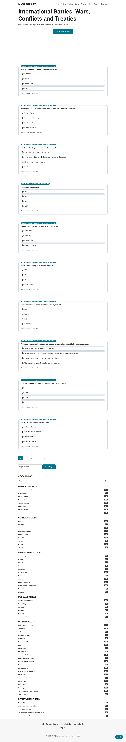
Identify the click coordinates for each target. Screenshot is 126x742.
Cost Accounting (63, 572)
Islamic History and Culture (63, 658)
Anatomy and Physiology (63, 600)
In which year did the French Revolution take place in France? (44, 383)
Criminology (63, 638)
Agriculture (63, 628)
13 (39, 458)
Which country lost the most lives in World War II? (39, 69)
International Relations (63, 655)
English (104, 4)
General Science (63, 538)
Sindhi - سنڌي (63, 681)
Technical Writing (63, 694)
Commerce (63, 569)
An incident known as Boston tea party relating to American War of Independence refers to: (55, 344)
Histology (63, 610)
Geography (63, 541)
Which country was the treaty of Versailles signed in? (41, 305)
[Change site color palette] (119, 737)
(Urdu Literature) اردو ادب (63, 625)
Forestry (63, 645)
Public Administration (63, 589)
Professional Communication (63, 671)
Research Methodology (63, 678)
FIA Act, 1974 (63, 703)
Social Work (63, 684)
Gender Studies (63, 648)
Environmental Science (63, 531)
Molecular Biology (63, 617)
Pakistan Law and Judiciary (63, 661)
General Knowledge (63, 503)
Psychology (63, 674)
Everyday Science (63, 500)
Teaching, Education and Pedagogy (63, 691)
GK (57, 4)
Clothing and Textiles (63, 635)
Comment (35, 93)
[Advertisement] (63, 48)
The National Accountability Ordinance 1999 (63, 712)
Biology (63, 521)
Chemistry (63, 524)
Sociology (63, 688)
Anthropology (63, 632)
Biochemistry (63, 604)
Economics (63, 576)
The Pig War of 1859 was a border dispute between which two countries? (48, 109)
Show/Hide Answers (63, 31)
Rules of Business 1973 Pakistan (63, 706)
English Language (63, 496)
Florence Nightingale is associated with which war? (40, 226)
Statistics (63, 592)
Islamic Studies (93, 4)
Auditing (63, 559)
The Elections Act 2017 (63, 709)
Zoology (63, 547)
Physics (63, 544)
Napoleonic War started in (30, 187)
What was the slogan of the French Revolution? (38, 148)
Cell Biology (63, 607)
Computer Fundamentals (63, 490)
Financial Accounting (63, 582)
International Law (63, 651)
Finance (63, 579)
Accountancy (63, 556)
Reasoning (63, 513)
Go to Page (49, 467)
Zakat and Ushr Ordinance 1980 (63, 716)
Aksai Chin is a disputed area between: (35, 423)
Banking (63, 562)
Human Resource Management (63, 585)
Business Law (63, 566)
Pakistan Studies (67, 4)
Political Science (63, 668)
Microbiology (63, 613)
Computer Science (63, 528)
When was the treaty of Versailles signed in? (37, 266)
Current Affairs (80, 4)
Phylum (63, 665)
